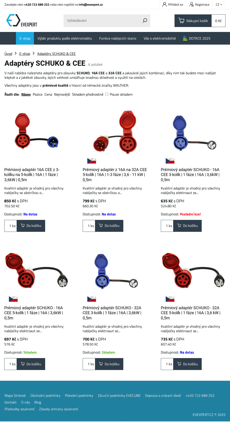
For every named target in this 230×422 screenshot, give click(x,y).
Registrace (199, 4)
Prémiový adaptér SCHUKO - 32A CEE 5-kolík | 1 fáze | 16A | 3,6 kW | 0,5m (190, 313)
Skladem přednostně (87, 94)
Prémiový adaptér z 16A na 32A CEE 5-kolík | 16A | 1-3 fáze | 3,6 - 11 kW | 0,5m (115, 174)
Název (26, 94)
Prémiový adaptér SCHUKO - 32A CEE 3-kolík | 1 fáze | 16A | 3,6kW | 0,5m (112, 313)
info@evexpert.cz (91, 4)
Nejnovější (62, 94)
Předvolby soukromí (19, 409)
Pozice (37, 94)
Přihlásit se (172, 4)
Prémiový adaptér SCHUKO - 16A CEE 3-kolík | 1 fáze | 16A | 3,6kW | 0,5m (190, 174)
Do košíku (31, 226)
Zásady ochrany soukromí (58, 409)
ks (10, 226)
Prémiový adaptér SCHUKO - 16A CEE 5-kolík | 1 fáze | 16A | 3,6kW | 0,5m (33, 313)
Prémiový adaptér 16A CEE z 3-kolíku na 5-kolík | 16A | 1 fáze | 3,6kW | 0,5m (31, 174)
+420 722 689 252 (36, 4)
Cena (48, 94)
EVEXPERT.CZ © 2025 (209, 415)
